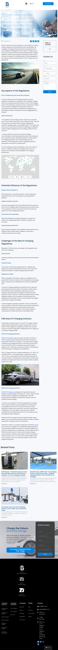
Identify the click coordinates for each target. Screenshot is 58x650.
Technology (21, 614)
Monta (33, 425)
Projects (21, 610)
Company (45, 76)
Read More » (5, 483)
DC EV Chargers (14, 612)
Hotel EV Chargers (5, 617)
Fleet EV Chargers (5, 621)
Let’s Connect (22, 621)
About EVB (21, 607)
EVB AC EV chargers (8, 338)
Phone (44, 71)
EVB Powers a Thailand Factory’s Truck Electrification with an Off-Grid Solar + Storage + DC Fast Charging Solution (14, 473)
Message (45, 81)
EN (32, 3)
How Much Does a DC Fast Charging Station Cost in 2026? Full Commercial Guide (14, 508)
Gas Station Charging (4, 625)
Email (44, 66)
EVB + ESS (13, 615)
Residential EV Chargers (4, 630)
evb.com (15, 437)
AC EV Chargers (14, 608)
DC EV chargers (9, 392)
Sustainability (22, 617)
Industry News (31, 614)
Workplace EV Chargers (4, 614)
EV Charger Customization (4, 634)
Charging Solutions (13, 603)
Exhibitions (30, 610)
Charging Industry (4, 603)
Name (44, 60)
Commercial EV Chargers (5, 609)
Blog (29, 607)
